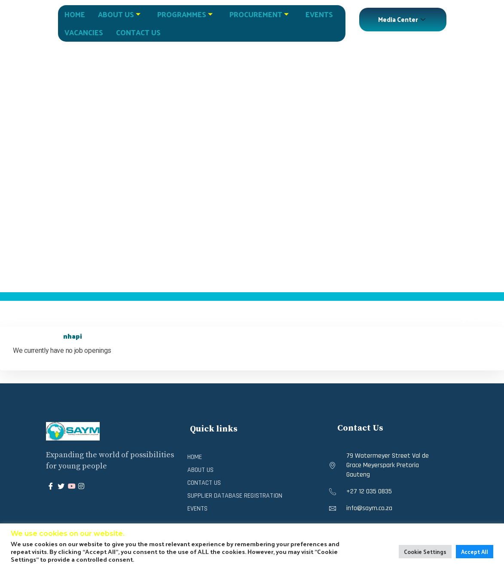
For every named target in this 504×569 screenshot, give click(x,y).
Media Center (403, 19)
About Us (120, 14)
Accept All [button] (474, 552)
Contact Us (138, 32)
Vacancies (83, 32)
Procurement (260, 14)
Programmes (186, 14)
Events (319, 14)
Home (74, 14)
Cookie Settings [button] (425, 552)
